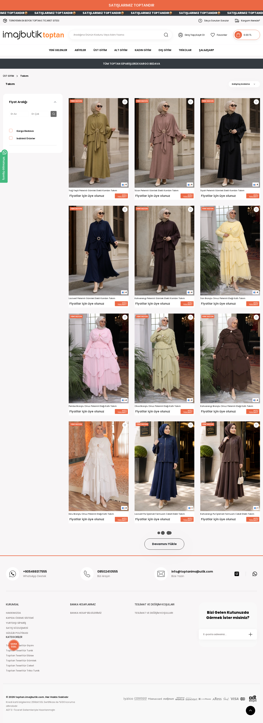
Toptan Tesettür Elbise (20, 655)
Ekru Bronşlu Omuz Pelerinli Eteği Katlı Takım (91, 514)
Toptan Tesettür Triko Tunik (22, 670)
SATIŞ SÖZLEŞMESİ (17, 628)
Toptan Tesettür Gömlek (21, 660)
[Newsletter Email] (228, 634)
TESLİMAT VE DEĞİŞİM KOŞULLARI (154, 613)
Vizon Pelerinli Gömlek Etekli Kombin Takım (156, 190)
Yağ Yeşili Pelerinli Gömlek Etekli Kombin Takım (93, 190)
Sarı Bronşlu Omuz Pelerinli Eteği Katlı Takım (222, 298)
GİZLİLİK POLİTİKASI (17, 633)
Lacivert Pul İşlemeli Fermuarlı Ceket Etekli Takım (160, 514)
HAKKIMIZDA (13, 613)
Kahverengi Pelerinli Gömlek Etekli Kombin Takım (160, 298)
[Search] (120, 35)
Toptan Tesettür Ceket (20, 665)
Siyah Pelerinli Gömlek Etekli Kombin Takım (222, 190)
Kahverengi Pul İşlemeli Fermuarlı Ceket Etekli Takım (227, 514)
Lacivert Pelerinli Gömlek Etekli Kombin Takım (92, 298)
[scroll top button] (250, 710)
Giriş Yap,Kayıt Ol (195, 35)
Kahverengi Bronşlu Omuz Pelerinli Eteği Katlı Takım (226, 406)
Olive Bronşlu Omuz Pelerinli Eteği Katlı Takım (158, 406)
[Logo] (34, 35)
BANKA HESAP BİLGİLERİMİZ (86, 613)
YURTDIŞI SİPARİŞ (16, 623)
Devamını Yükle (164, 544)
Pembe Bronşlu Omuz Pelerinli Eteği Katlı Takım (93, 406)
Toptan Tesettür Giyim (20, 645)
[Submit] (250, 634)
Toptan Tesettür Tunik (19, 650)
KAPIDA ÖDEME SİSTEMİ (20, 618)
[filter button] (54, 114)
